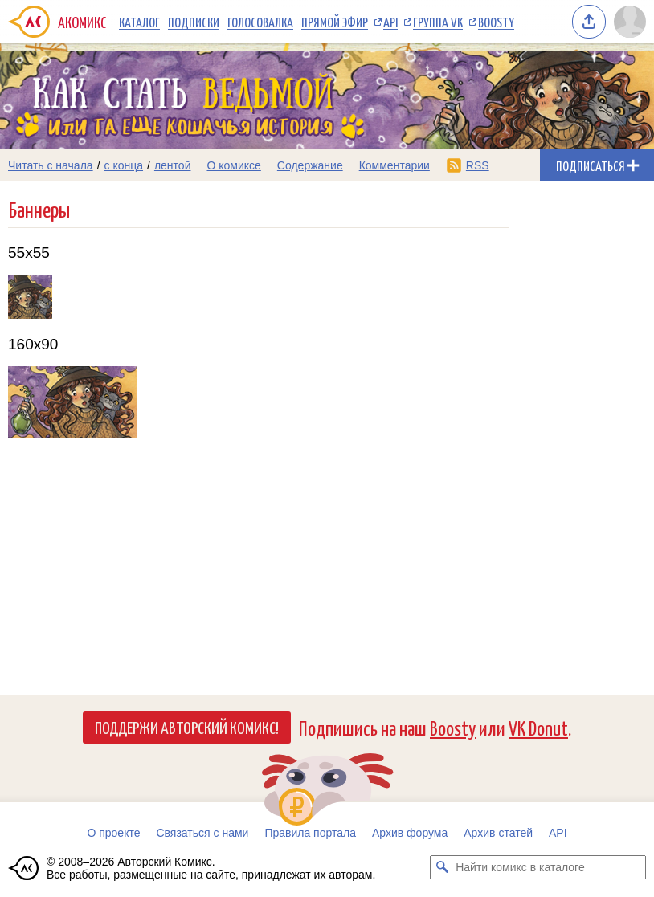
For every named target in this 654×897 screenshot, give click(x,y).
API (390, 22)
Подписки (193, 22)
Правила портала (310, 832)
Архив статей (498, 832)
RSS (477, 165)
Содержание (310, 165)
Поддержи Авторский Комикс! (187, 726)
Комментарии (394, 165)
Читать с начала (50, 165)
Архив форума (410, 832)
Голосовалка (260, 22)
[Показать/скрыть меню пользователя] (630, 21)
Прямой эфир (334, 22)
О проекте (113, 832)
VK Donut (538, 727)
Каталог (139, 22)
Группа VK (438, 22)
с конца (124, 165)
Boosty (496, 22)
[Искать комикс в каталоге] (442, 867)
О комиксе (233, 165)
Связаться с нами (202, 832)
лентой (172, 165)
